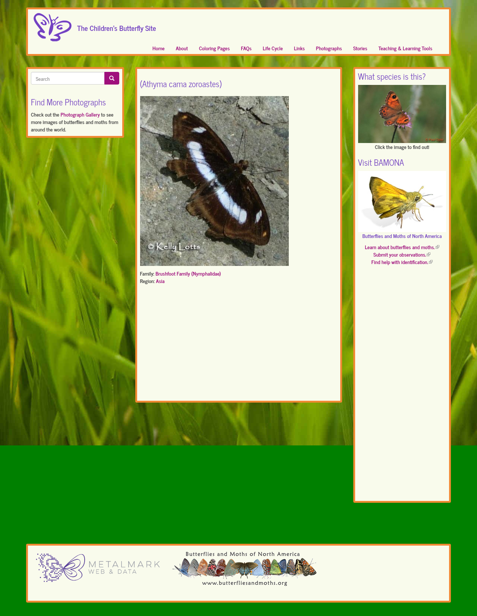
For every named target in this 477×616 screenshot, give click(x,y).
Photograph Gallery (79, 114)
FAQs (246, 48)
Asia (160, 280)
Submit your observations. (401, 254)
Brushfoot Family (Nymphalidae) (188, 273)
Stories (360, 48)
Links (299, 48)
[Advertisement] (238, 344)
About (182, 48)
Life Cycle (273, 48)
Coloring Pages (214, 48)
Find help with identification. (402, 261)
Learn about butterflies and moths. (402, 246)
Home (158, 48)
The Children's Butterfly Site (116, 26)
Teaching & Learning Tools (405, 48)
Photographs (329, 48)
